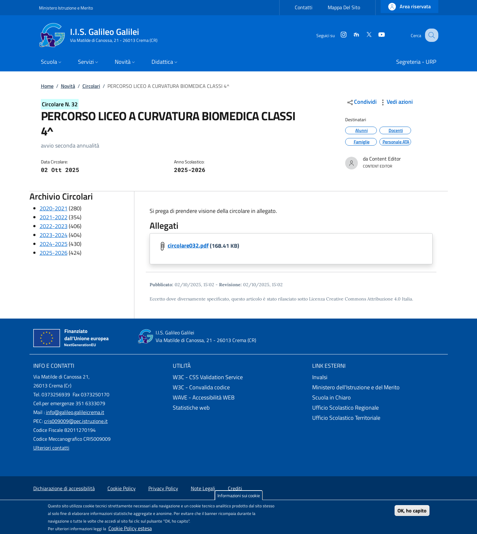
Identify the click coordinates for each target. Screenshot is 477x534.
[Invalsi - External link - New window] (378, 377)
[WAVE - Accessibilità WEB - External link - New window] (239, 397)
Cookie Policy (121, 488)
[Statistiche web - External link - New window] (239, 408)
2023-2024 (54, 235)
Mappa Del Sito (344, 7)
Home (47, 86)
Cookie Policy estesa (130, 528)
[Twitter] (363, 35)
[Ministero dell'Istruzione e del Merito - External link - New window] (378, 387)
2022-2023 (54, 226)
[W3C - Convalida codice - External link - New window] (239, 387)
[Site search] (430, 35)
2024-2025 (54, 244)
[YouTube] (376, 35)
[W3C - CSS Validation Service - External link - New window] (239, 377)
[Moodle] (350, 35)
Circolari (91, 86)
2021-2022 (54, 217)
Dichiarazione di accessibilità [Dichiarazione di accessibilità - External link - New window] (64, 488)
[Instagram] (338, 35)
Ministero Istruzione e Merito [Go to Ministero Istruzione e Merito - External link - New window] (66, 7)
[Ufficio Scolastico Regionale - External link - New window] (378, 408)
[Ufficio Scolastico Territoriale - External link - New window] (378, 418)
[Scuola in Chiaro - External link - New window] (378, 397)
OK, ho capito (412, 510)
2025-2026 (54, 252)
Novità (68, 86)
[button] (409, 6)
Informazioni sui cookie (238, 495)
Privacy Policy (163, 488)
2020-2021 (54, 208)
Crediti (235, 488)
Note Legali (203, 488)
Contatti (304, 7)
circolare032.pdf (188, 245)
